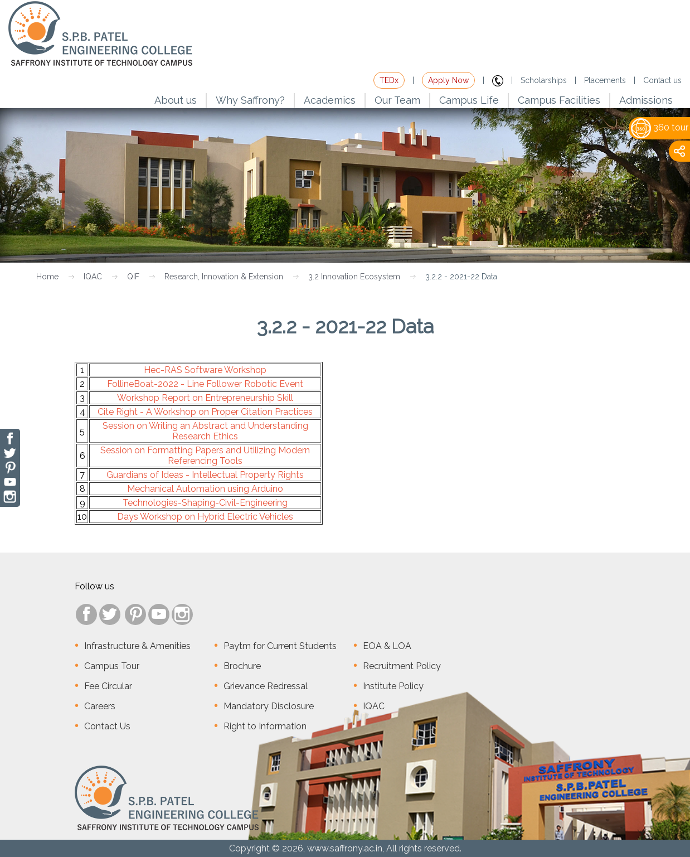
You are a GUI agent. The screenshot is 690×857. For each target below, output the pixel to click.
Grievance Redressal (265, 686)
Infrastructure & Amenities (137, 646)
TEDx (389, 80)
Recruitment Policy (402, 666)
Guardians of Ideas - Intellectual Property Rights (205, 474)
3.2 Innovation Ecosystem (354, 276)
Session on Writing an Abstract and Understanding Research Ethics (205, 431)
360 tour (659, 127)
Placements (605, 80)
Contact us (662, 80)
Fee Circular (108, 686)
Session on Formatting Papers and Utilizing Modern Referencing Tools (205, 455)
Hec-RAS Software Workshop (205, 370)
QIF (133, 276)
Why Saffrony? (250, 100)
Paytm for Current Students (280, 646)
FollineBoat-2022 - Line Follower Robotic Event (205, 384)
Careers (99, 706)
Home (47, 276)
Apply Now (448, 80)
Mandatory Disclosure (268, 706)
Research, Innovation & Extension (223, 276)
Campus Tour (111, 666)
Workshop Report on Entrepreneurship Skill (205, 398)
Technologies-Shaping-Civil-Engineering (205, 502)
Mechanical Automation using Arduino (205, 488)
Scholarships (544, 80)
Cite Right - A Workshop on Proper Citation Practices (205, 411)
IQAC (93, 276)
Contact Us (107, 726)
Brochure (242, 666)
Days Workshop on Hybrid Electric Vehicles (205, 516)
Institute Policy (393, 686)
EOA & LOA (387, 646)
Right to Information (265, 726)
